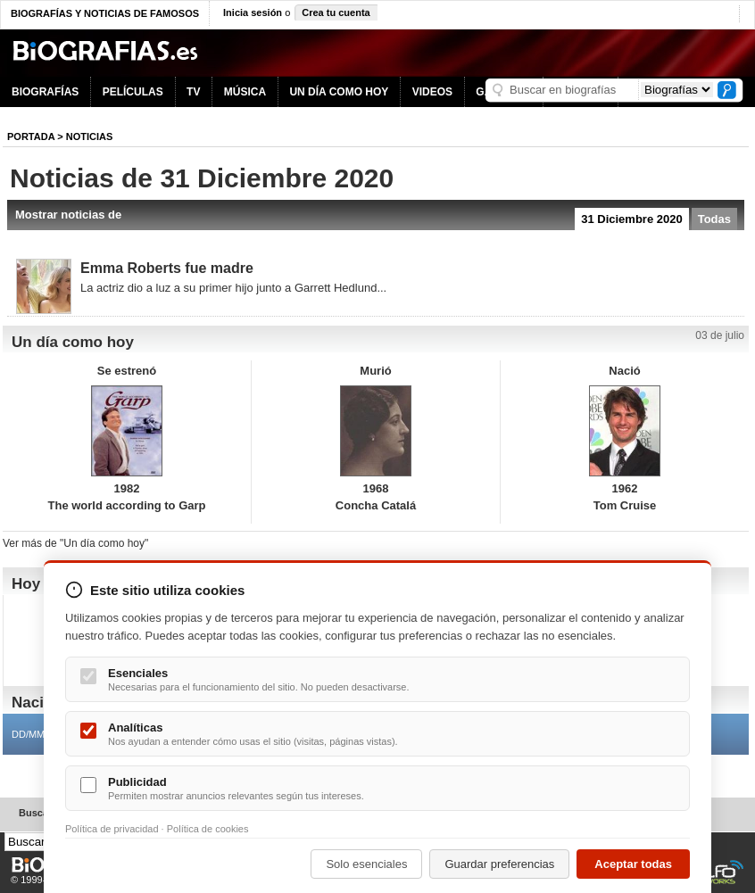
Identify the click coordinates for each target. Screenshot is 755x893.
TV (193, 92)
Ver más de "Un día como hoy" (75, 543)
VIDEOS (432, 92)
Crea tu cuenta (335, 12)
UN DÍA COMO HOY (338, 92)
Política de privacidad (112, 828)
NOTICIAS (89, 136)
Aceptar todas (633, 864)
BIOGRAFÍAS (45, 92)
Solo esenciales (366, 864)
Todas (714, 219)
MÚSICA (245, 92)
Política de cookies (208, 828)
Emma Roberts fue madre (166, 268)
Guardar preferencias (499, 864)
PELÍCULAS (133, 92)
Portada (30, 136)
